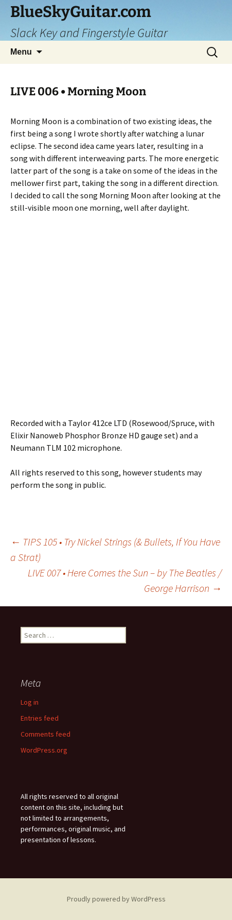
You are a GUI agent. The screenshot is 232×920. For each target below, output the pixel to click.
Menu (21, 51)
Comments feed (45, 734)
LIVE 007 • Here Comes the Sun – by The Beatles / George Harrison (125, 580)
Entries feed (40, 718)
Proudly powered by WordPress (116, 899)
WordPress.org (44, 750)
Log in (30, 702)
